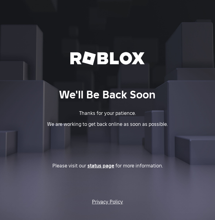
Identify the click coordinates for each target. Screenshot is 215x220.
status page (100, 166)
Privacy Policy (107, 202)
